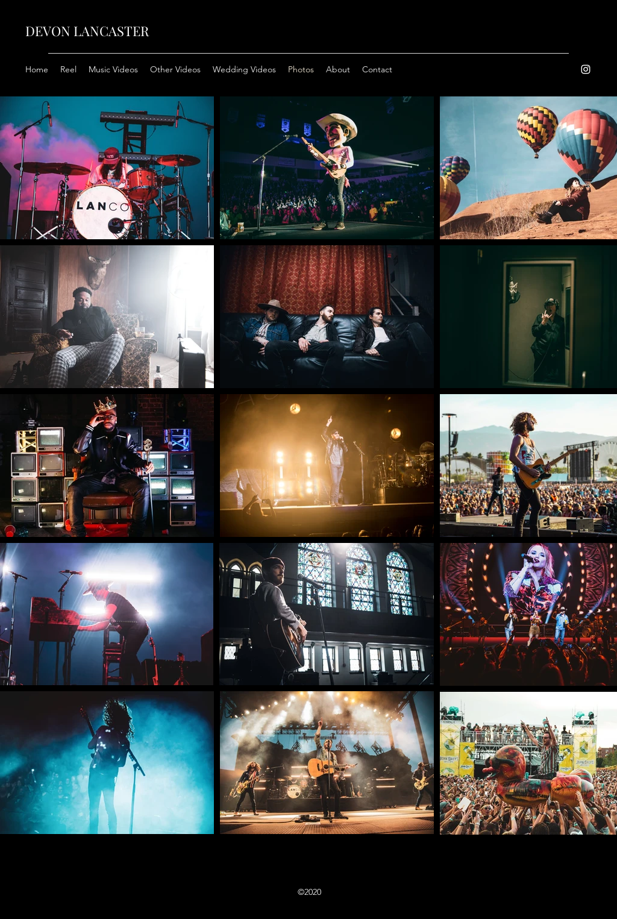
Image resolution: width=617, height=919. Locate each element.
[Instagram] (586, 69)
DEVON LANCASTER (87, 31)
